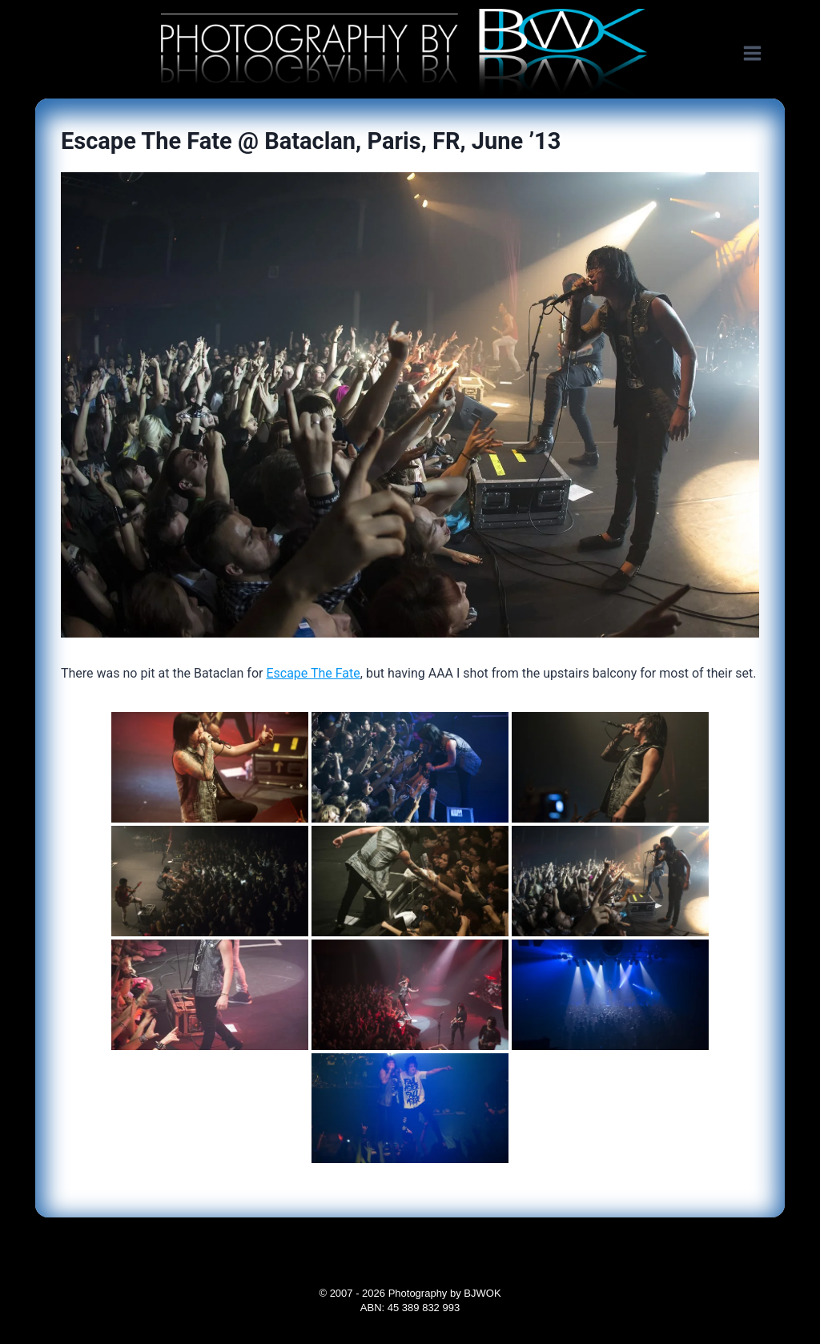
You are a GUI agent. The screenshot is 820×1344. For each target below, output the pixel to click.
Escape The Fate (313, 673)
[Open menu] (760, 53)
